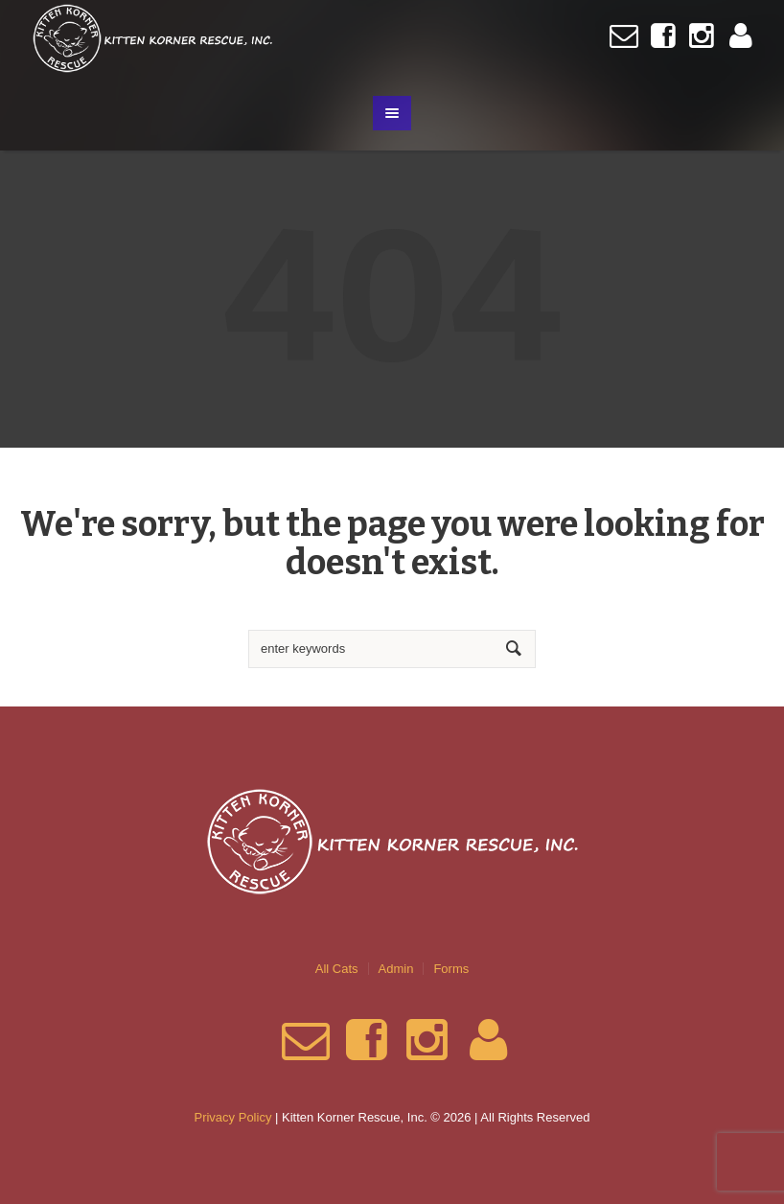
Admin (396, 968)
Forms (451, 968)
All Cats (336, 968)
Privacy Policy (232, 1117)
